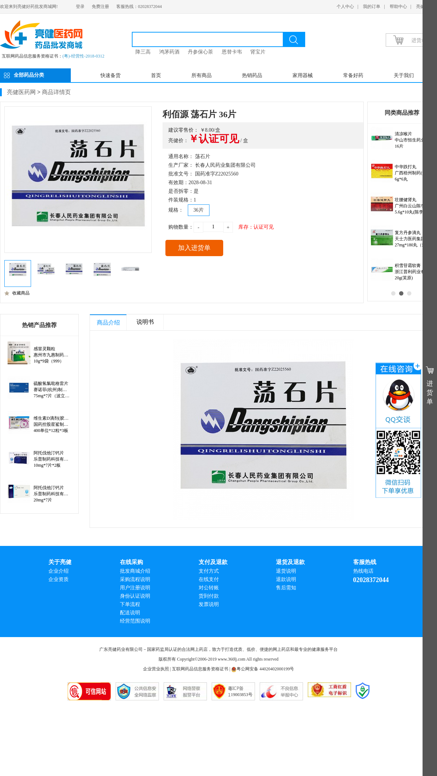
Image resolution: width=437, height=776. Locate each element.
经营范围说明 (135, 621)
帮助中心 (398, 6)
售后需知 (286, 587)
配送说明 (130, 612)
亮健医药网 (21, 92)
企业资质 (58, 579)
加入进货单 (194, 247)
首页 (156, 75)
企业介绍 (58, 571)
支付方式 (209, 571)
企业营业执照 (156, 668)
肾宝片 (257, 52)
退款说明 (286, 579)
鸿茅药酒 (169, 52)
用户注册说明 (135, 587)
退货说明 (286, 571)
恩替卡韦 (232, 52)
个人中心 (345, 6)
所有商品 (201, 75)
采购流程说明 (135, 579)
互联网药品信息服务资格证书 (200, 668)
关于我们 (404, 75)
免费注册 (100, 6)
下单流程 (130, 604)
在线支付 (209, 579)
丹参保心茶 (200, 52)
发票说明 (209, 604)
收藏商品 (17, 293)
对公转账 (209, 587)
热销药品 (252, 75)
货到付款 (209, 596)
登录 (80, 6)
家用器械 (303, 75)
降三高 (143, 52)
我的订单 (371, 6)
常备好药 (353, 75)
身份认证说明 (135, 596)
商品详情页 (56, 92)
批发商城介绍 (135, 571)
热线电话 (363, 571)
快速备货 (110, 75)
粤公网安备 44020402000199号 (262, 668)
